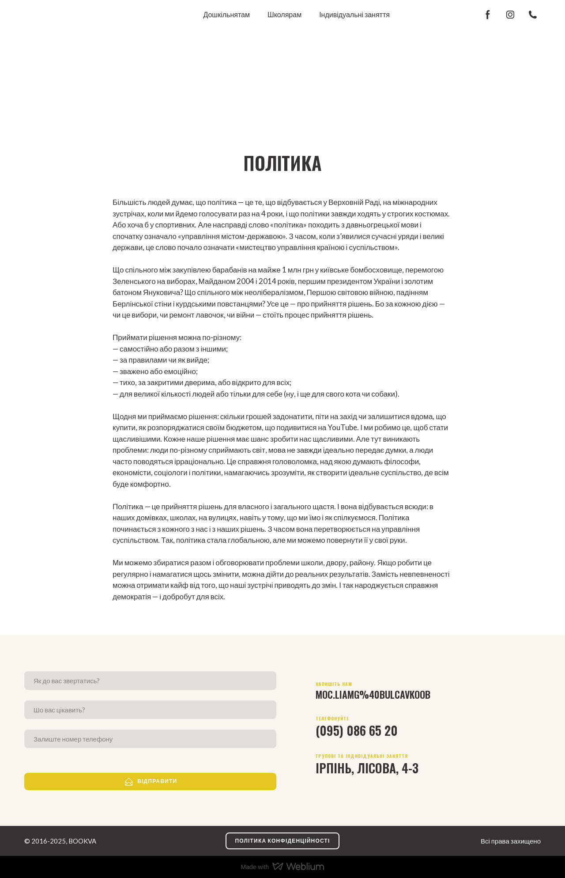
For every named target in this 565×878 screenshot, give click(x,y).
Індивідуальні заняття (354, 14)
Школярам (284, 14)
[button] (488, 15)
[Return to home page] (52, 14)
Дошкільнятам (226, 14)
